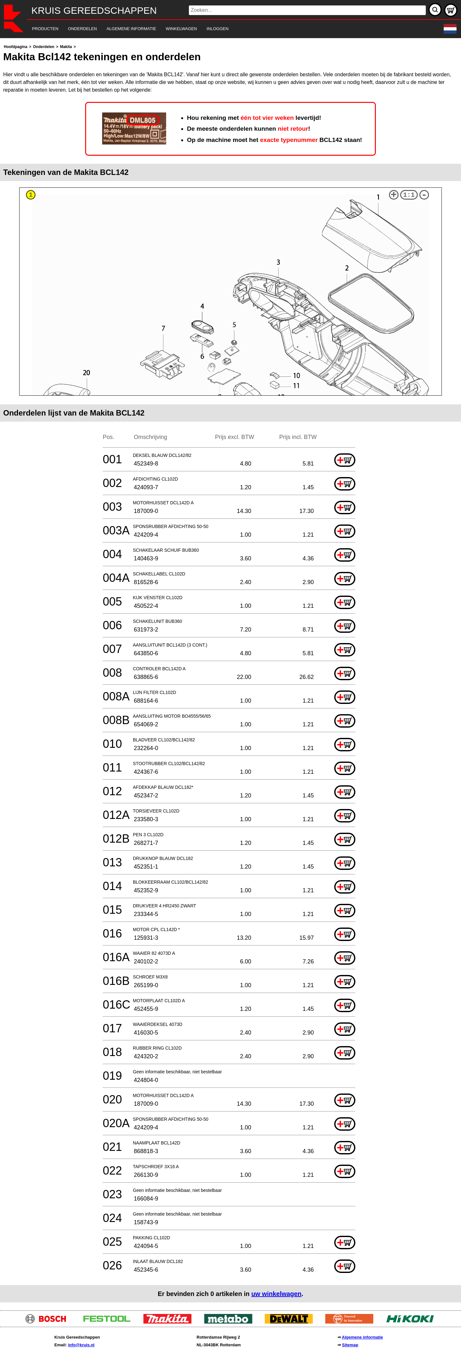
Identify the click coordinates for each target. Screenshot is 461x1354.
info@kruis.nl (81, 1344)
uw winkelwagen (276, 1293)
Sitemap (350, 1344)
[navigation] (221, 29)
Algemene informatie (362, 1337)
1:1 (409, 195)
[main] (230, 672)
